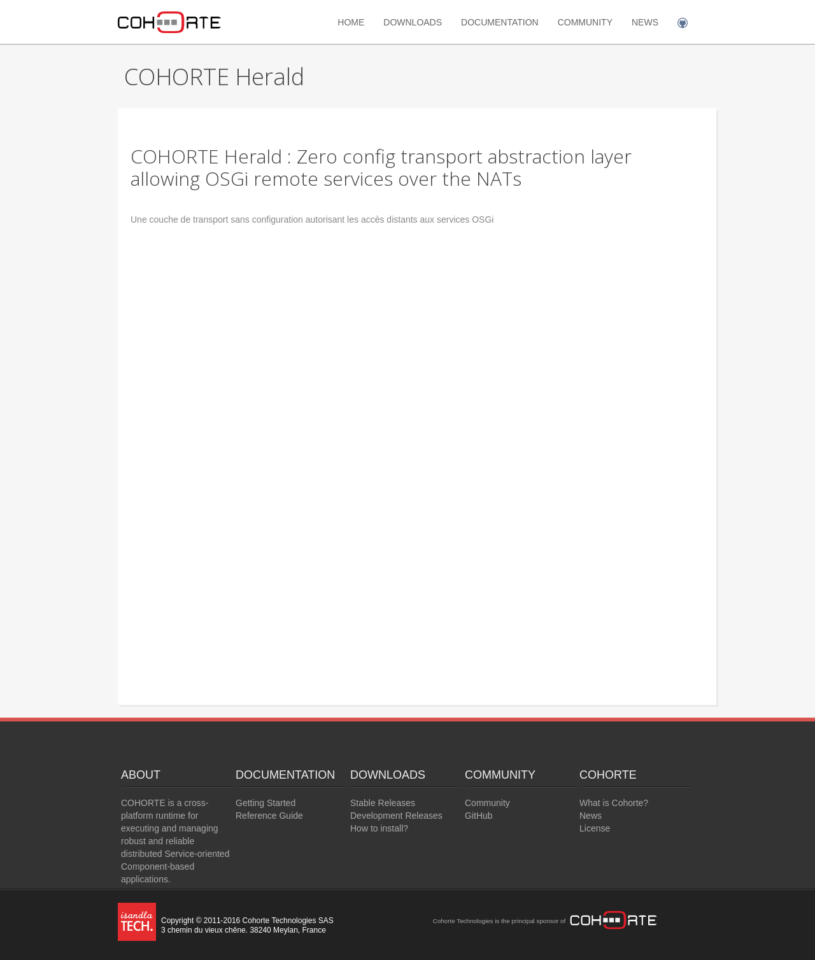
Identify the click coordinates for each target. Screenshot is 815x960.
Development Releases (396, 815)
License (594, 828)
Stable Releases (382, 803)
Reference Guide (269, 815)
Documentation (500, 22)
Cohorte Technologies (463, 920)
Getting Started (265, 803)
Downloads (412, 22)
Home (350, 22)
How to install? (379, 828)
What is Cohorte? (613, 803)
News (645, 22)
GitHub (479, 815)
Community (585, 22)
